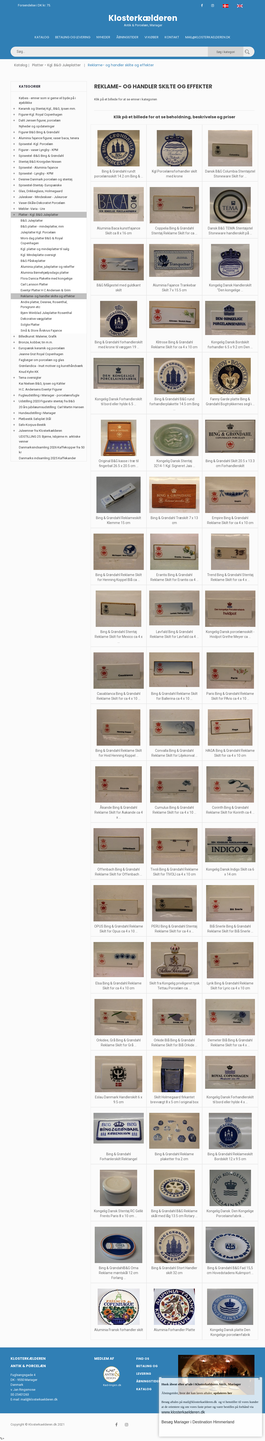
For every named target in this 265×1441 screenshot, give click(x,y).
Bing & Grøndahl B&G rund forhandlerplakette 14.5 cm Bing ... (174, 404)
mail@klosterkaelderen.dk (39, 1399)
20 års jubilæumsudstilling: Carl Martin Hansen (51, 407)
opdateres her (222, 1393)
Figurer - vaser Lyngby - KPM (38, 150)
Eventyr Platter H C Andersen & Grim (46, 290)
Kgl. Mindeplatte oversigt (38, 255)
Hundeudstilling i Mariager (37, 413)
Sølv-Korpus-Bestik (32, 425)
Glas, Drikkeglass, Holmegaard (41, 191)
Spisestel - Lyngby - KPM (36, 173)
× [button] (258, 1381)
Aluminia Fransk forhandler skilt (118, 1330)
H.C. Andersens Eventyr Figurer (40, 389)
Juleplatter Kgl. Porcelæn (38, 232)
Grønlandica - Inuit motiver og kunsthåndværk (51, 366)
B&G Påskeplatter (33, 261)
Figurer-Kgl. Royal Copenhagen (40, 114)
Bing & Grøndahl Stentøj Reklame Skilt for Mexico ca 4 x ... (119, 637)
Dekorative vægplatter (36, 319)
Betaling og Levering (72, 37)
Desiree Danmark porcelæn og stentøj (45, 179)
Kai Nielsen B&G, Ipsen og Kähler (42, 383)
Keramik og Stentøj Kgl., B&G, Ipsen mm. (47, 108)
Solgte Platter (30, 324)
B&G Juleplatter (32, 220)
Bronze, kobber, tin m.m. (36, 342)
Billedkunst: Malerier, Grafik (38, 336)
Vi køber (152, 37)
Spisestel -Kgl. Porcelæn (36, 144)
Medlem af (104, 1358)
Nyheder (103, 37)
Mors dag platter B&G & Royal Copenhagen (42, 240)
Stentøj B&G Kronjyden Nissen (40, 161)
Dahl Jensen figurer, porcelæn (40, 120)
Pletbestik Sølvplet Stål (35, 419)
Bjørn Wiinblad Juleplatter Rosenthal (46, 313)
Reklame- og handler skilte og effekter (48, 296)
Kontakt (172, 37)
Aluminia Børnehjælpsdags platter (45, 272)
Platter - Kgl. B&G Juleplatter (56, 65)
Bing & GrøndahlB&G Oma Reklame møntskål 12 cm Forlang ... (118, 1273)
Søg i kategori (225, 52)
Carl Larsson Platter (34, 284)
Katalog (42, 37)
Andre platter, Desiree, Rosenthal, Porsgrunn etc (44, 304)
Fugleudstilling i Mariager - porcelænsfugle (49, 395)
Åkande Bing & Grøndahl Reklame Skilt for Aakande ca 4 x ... (118, 812)
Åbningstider (127, 37)
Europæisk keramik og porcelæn (42, 348)
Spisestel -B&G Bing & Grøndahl (41, 156)
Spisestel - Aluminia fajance (38, 167)
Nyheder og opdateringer (36, 126)
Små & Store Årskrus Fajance (41, 330)
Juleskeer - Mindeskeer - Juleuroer (43, 197)
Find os (142, 1359)
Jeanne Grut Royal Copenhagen (41, 354)
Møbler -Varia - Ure (32, 209)
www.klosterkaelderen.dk (183, 1412)
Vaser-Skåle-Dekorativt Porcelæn (42, 203)
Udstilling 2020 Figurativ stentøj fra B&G (47, 401)
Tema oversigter (30, 377)
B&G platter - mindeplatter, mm (42, 226)
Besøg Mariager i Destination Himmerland (197, 1422)
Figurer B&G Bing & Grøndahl (39, 132)
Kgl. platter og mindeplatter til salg (45, 249)
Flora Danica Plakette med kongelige (46, 278)
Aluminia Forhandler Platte (174, 1330)
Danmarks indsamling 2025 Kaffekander (47, 458)
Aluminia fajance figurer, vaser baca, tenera (49, 138)
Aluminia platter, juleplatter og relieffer (47, 267)
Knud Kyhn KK (29, 372)
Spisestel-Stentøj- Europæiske (40, 185)
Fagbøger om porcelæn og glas (41, 360)
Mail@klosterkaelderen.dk (207, 37)
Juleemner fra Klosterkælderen (40, 430)
